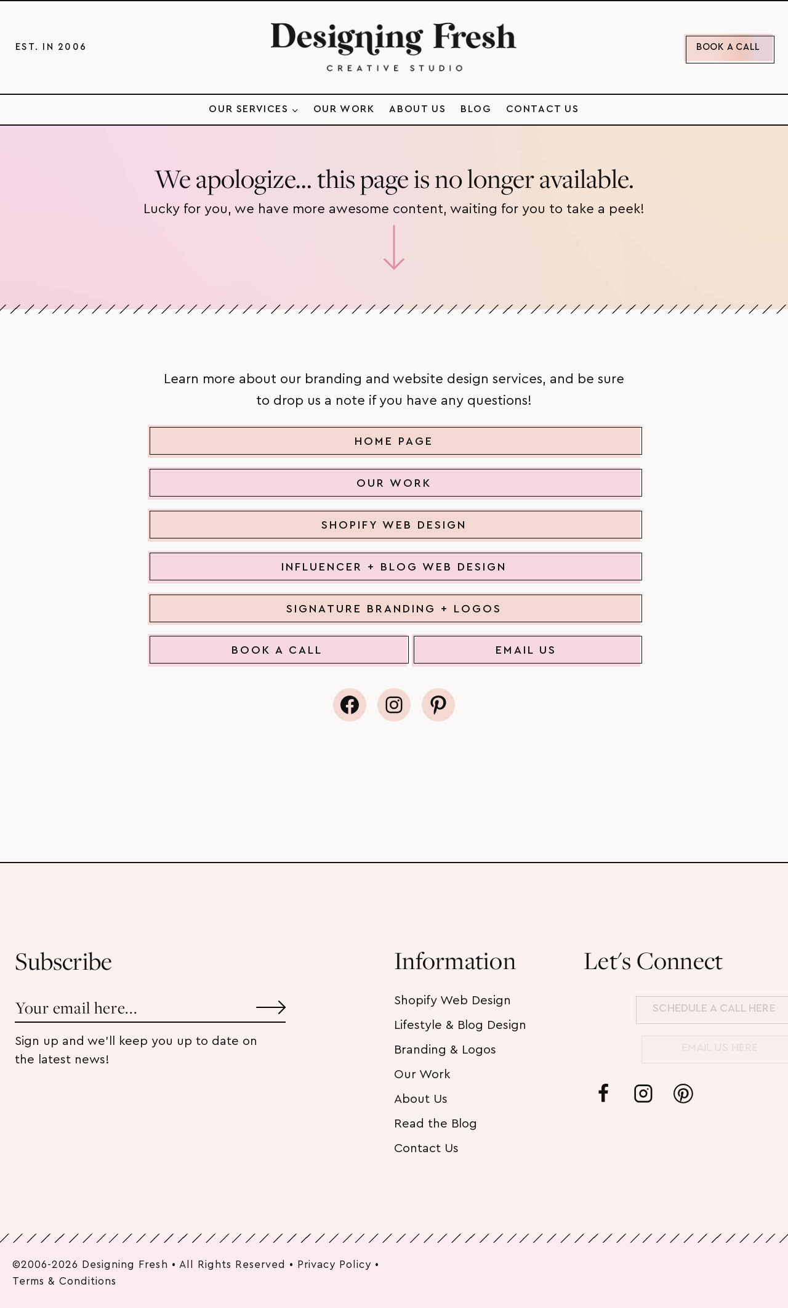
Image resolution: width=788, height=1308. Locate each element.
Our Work (344, 109)
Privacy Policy (334, 1264)
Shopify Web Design (452, 1000)
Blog (475, 109)
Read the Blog (435, 1124)
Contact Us (542, 109)
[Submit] (271, 1002)
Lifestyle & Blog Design (460, 1025)
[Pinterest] (683, 1093)
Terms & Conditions (64, 1281)
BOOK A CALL (728, 47)
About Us (417, 109)
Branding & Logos (445, 1050)
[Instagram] (643, 1093)
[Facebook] (603, 1093)
